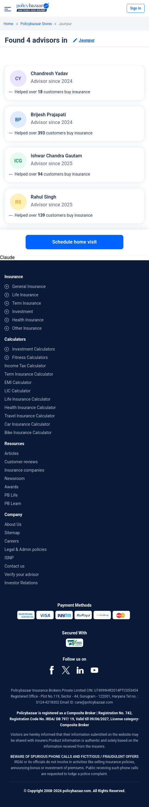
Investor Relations (21, 582)
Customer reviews (21, 461)
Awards (11, 486)
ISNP (9, 557)
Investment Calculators (33, 349)
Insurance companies (24, 470)
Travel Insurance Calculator (29, 415)
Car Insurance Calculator (27, 424)
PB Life (11, 495)
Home (8, 24)
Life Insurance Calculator (27, 399)
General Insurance (29, 286)
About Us (12, 524)
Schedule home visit (74, 242)
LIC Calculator (17, 390)
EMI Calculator (18, 382)
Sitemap (12, 532)
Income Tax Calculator (25, 365)
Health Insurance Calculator (30, 407)
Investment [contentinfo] (22, 311)
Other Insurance (27, 328)
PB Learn (12, 503)
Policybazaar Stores (36, 24)
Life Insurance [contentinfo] (25, 294)
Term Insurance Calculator (28, 374)
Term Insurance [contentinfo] (26, 303)
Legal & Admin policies (25, 549)
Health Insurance (28, 319)
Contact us (14, 566)
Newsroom (14, 478)
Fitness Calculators (30, 357)
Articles (11, 453)
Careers (11, 541)
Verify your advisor (21, 574)
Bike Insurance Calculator (28, 432)
